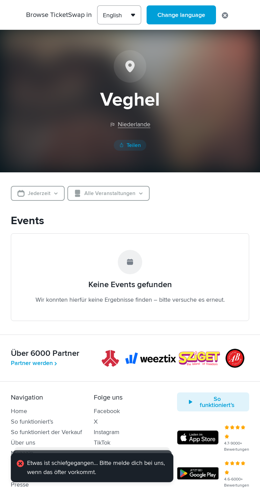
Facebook (107, 411)
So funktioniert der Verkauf (46, 432)
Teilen (130, 145)
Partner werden (34, 363)
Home (19, 411)
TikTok (102, 442)
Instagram (107, 432)
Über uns (23, 442)
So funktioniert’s (32, 421)
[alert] (92, 468)
